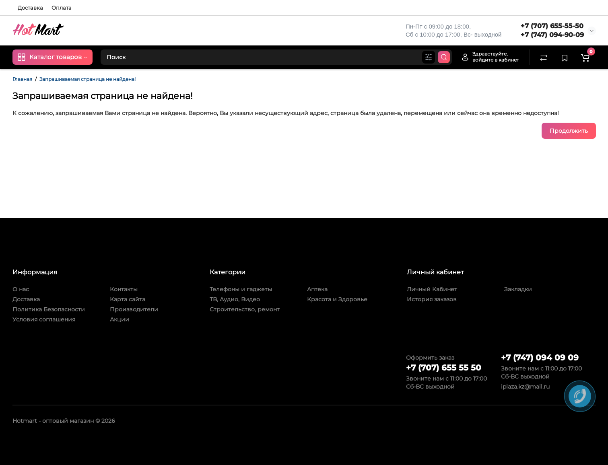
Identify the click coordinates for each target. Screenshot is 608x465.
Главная (22, 79)
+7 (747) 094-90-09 (552, 35)
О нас (20, 289)
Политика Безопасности (48, 309)
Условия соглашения (43, 319)
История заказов (432, 299)
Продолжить (569, 130)
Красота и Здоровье (337, 299)
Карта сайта (127, 299)
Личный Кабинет (432, 289)
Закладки (518, 289)
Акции (119, 319)
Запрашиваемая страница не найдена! (87, 79)
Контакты (124, 289)
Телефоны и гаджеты (241, 289)
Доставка (30, 7)
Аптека (317, 289)
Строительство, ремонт (245, 309)
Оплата (62, 7)
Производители (134, 309)
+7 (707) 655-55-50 (552, 26)
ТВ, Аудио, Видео (235, 299)
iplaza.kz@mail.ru (525, 386)
